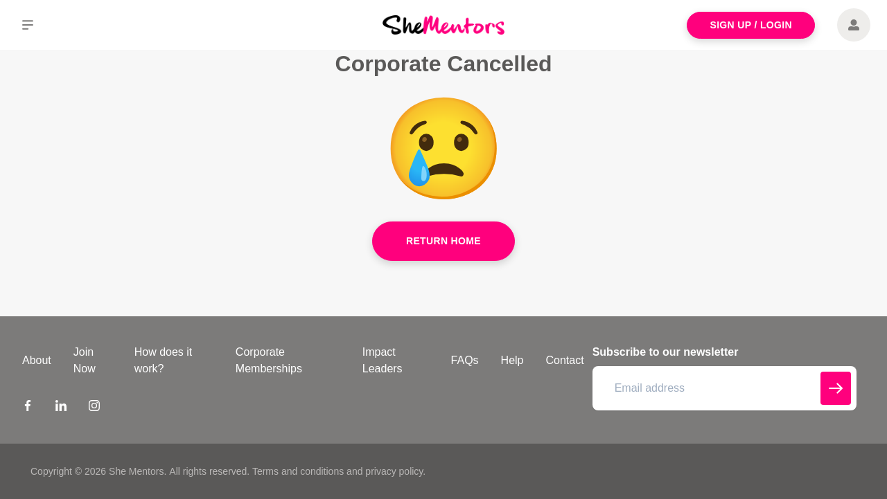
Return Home (443, 240)
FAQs (465, 360)
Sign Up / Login (751, 24)
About (36, 360)
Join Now (84, 360)
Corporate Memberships (269, 360)
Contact (565, 360)
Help (512, 360)
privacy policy (394, 471)
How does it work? (163, 360)
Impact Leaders (382, 360)
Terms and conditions (298, 471)
